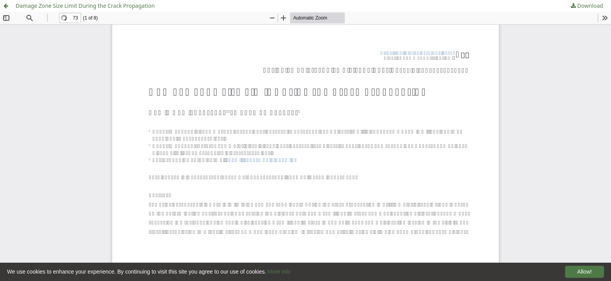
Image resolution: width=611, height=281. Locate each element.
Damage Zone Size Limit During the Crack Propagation (85, 5)
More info (279, 272)
